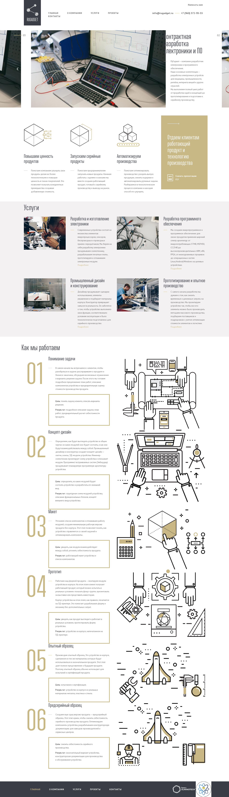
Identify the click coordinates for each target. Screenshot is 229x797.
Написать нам (195, 4)
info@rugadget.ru (162, 13)
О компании (74, 13)
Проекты (113, 13)
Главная (53, 13)
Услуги (95, 13)
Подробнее (83, 265)
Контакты (54, 16)
